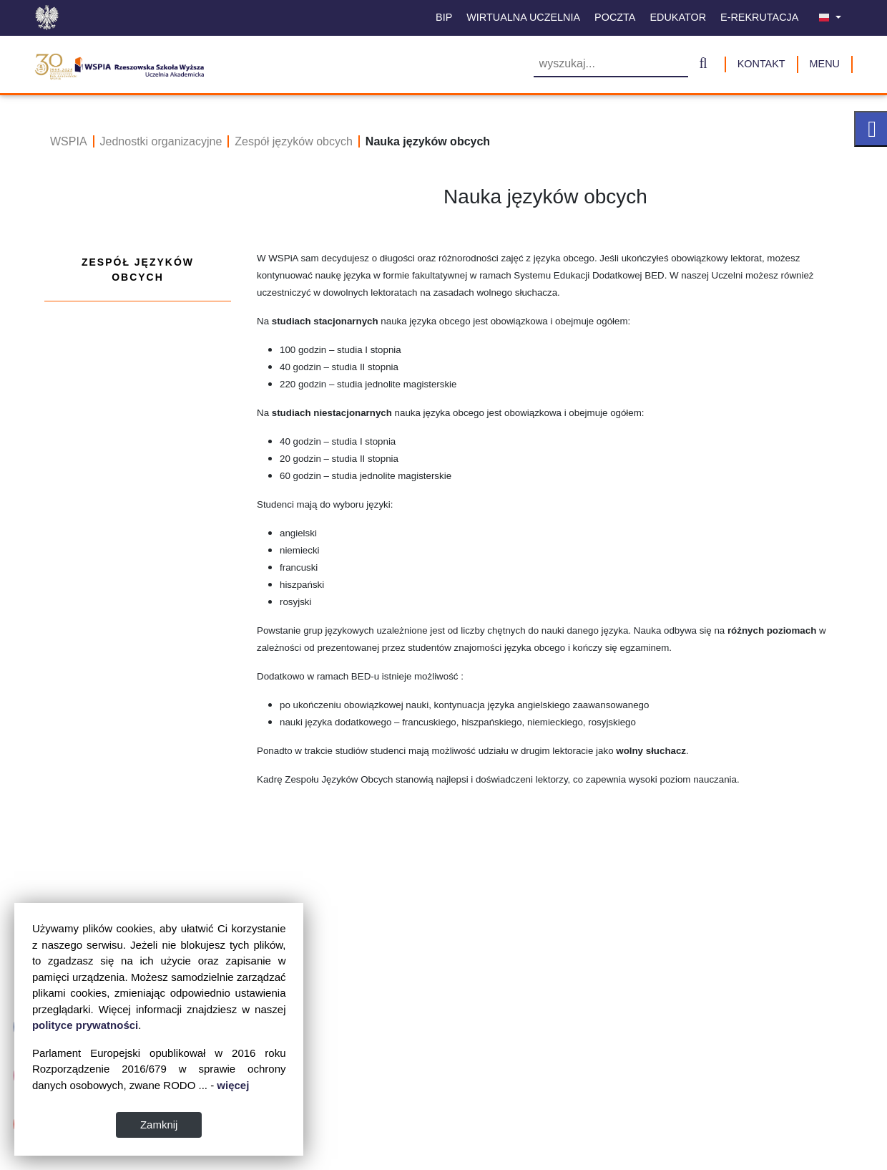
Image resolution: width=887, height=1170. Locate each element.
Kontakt (761, 63)
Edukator (678, 17)
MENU (825, 63)
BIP (444, 17)
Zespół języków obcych (294, 141)
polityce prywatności (183, 1025)
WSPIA (68, 141)
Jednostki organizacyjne (161, 141)
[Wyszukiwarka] (611, 64)
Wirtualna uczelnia (523, 17)
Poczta (614, 17)
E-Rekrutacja (759, 17)
